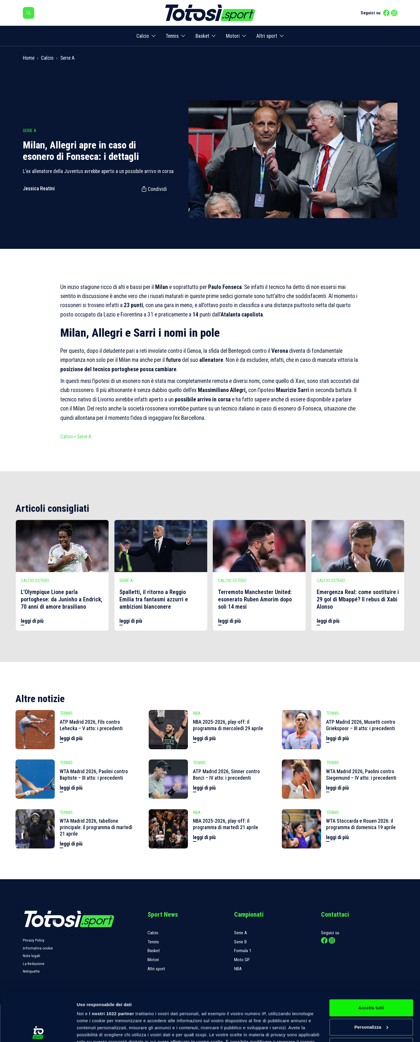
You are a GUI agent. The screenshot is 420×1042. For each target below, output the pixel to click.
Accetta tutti (371, 959)
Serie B (240, 942)
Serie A (67, 58)
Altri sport (266, 36)
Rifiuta (371, 998)
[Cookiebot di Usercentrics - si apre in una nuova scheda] (38, 1030)
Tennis (172, 36)
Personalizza (371, 979)
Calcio (142, 36)
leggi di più (32, 621)
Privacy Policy (33, 940)
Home (29, 58)
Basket (202, 36)
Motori (233, 36)
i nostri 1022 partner (111, 965)
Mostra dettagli (92, 1030)
